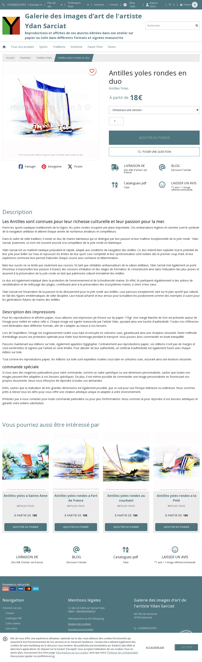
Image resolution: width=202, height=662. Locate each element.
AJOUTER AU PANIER (154, 138)
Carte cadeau (13, 623)
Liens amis (11, 628)
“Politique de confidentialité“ (122, 652)
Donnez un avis (12, 608)
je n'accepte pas (155, 647)
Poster (75, 166)
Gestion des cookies (79, 624)
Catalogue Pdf (13, 618)
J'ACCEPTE (186, 647)
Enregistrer (52, 166)
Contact (113, 4)
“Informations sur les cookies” (72, 652)
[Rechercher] (196, 25)
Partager (27, 166)
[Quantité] (116, 121)
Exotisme (26, 57)
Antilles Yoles (44, 57)
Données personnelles (80, 629)
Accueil (10, 57)
